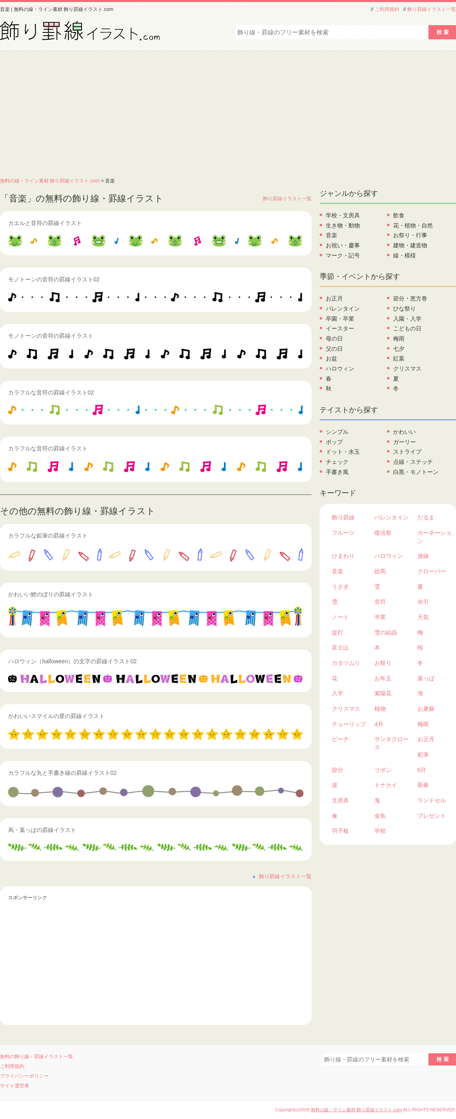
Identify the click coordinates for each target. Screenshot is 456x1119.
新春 (423, 785)
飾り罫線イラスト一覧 (431, 9)
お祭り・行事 (410, 235)
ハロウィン (340, 368)
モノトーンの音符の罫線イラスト (50, 335)
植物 (380, 708)
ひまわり (343, 556)
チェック (337, 462)
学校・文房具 (343, 215)
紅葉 (398, 358)
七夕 (398, 348)
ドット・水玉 (343, 451)
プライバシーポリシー (24, 1076)
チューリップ (349, 724)
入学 (337, 693)
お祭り (382, 663)
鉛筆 (423, 754)
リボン (382, 770)
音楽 (331, 235)
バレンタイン (343, 308)
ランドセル (431, 800)
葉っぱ (425, 678)
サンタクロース (391, 743)
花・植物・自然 (413, 225)
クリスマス (407, 368)
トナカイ (385, 785)
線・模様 (404, 255)
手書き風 (337, 472)
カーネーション (434, 536)
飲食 (398, 215)
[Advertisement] (228, 112)
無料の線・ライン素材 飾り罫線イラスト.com (50, 181)
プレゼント (431, 815)
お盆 (331, 358)
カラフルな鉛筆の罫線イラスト (48, 535)
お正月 (334, 298)
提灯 (337, 632)
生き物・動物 (343, 225)
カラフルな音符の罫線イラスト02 (51, 392)
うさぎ (340, 586)
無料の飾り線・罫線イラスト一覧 (36, 1056)
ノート (340, 617)
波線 (423, 556)
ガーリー (404, 442)
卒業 (380, 617)
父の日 (334, 348)
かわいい (404, 432)
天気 (423, 617)
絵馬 (380, 571)
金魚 (380, 815)
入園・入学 (407, 318)
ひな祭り (404, 308)
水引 (423, 601)
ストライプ (407, 451)
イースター (340, 328)
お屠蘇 (425, 708)
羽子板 (340, 830)
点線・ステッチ (413, 462)
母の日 (334, 338)
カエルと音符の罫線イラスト (45, 223)
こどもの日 (407, 328)
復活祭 (382, 532)
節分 (337, 770)
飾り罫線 (343, 517)
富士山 (340, 647)
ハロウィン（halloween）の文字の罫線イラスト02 (72, 661)
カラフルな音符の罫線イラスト (48, 448)
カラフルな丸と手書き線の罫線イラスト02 (62, 773)
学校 (380, 830)
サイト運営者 (14, 1086)
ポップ (334, 442)
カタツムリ (346, 663)
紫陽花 (382, 693)
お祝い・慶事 (343, 245)
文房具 (340, 800)
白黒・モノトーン (416, 472)
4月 (378, 724)
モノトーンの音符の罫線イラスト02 (54, 279)
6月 (421, 770)
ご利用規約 (387, 9)
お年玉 (382, 678)
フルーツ (343, 532)
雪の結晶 (385, 632)
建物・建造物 (410, 245)
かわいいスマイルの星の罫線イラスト (56, 716)
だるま (425, 517)
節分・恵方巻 (410, 298)
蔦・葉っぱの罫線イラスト (42, 830)
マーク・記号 (343, 255)
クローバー (431, 571)
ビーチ (340, 739)
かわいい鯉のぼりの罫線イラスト (50, 594)
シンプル (337, 432)
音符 (380, 601)
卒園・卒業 (340, 318)
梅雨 (398, 338)
